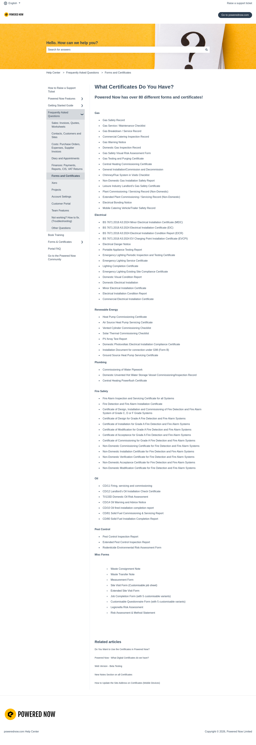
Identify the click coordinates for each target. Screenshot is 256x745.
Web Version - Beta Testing (108, 666)
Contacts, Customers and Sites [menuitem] (66, 135)
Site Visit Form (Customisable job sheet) (134, 585)
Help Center (53, 72)
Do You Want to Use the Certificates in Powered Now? (122, 649)
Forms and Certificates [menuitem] (66, 175)
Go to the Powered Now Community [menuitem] (62, 257)
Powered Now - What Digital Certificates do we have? (122, 657)
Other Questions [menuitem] (61, 228)
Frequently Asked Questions (82, 72)
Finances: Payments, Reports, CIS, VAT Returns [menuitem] (67, 167)
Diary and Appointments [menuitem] (65, 158)
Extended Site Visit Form (125, 590)
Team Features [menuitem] (60, 210)
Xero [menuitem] (54, 183)
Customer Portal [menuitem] (61, 203)
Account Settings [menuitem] (61, 196)
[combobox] (124, 50)
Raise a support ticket (239, 3)
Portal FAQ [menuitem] (54, 248)
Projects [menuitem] (56, 189)
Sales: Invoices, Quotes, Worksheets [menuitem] (66, 125)
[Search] (206, 50)
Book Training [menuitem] (56, 235)
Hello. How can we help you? (72, 43)
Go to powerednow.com (235, 15)
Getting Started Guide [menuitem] (60, 105)
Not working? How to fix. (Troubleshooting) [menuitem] (66, 219)
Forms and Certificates (118, 72)
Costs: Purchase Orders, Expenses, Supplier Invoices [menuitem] (66, 148)
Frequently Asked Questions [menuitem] (58, 114)
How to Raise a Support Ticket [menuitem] (62, 90)
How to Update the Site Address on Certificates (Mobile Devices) (127, 683)
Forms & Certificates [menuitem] (60, 241)
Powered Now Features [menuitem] (61, 98)
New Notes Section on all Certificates (113, 674)
